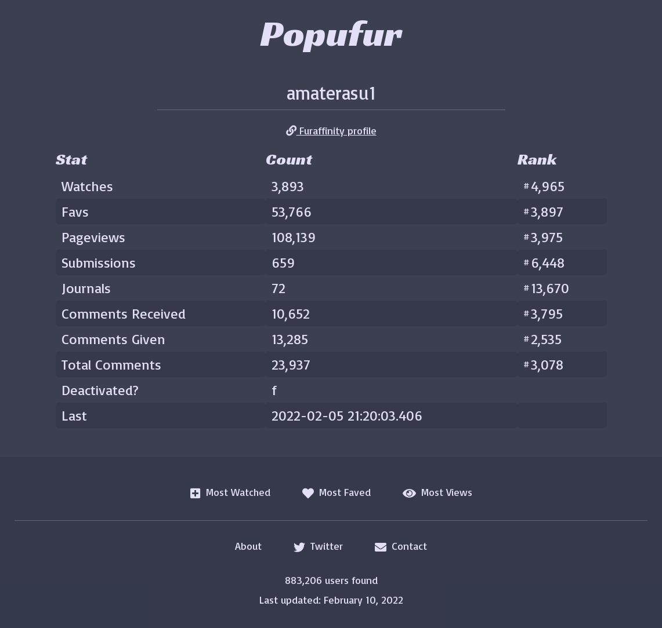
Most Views (437, 492)
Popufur (331, 33)
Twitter (318, 546)
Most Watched (230, 492)
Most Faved (336, 492)
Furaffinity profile (331, 130)
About (248, 545)
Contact (401, 546)
